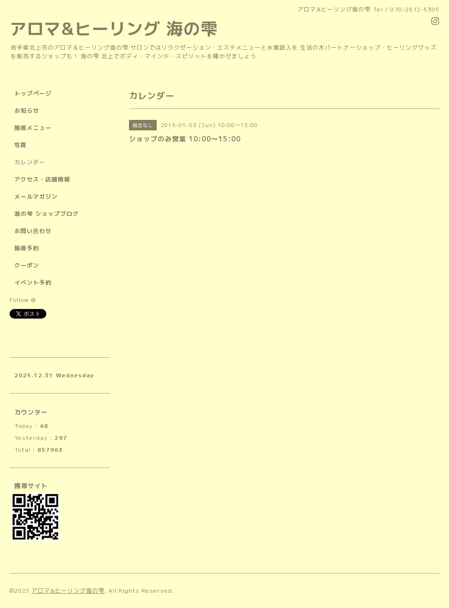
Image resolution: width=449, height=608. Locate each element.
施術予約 (26, 248)
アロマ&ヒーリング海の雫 (68, 591)
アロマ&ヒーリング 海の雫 (114, 28)
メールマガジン (36, 196)
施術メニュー (33, 128)
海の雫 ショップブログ (46, 214)
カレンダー (29, 162)
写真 (20, 145)
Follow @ (23, 300)
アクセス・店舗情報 (42, 179)
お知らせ (26, 111)
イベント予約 (33, 282)
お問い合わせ (33, 231)
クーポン (26, 265)
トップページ (33, 93)
